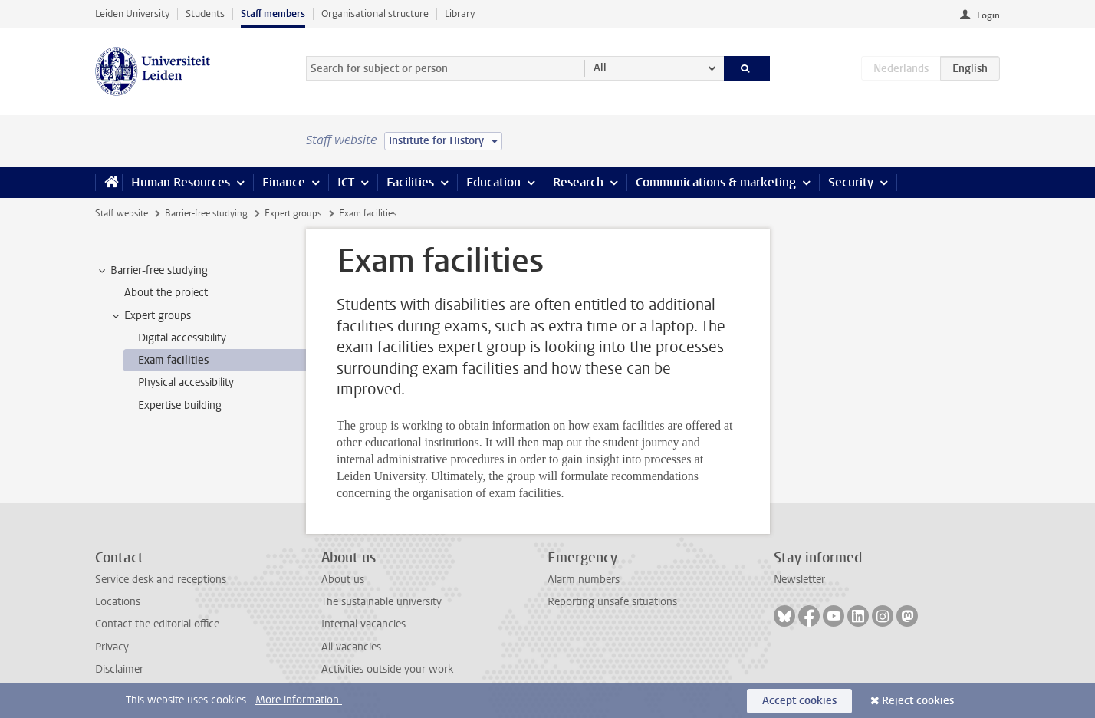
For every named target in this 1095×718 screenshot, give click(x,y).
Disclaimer (119, 669)
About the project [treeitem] (166, 292)
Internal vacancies (363, 624)
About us (342, 579)
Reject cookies (918, 700)
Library (460, 13)
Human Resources (180, 182)
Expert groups (293, 213)
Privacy (112, 647)
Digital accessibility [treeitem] (182, 338)
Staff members (273, 13)
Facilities (410, 182)
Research (578, 182)
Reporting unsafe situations (612, 601)
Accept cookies (799, 700)
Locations (117, 601)
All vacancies (351, 647)
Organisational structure (375, 13)
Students (205, 13)
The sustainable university (381, 601)
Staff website (121, 213)
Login (988, 15)
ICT (345, 182)
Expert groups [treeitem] (150, 316)
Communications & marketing (716, 182)
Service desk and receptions (160, 579)
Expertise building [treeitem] (180, 405)
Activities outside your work (387, 669)
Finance (283, 182)
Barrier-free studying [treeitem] (152, 270)
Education (493, 182)
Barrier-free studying (206, 213)
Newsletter (799, 579)
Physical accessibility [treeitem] (186, 382)
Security (850, 182)
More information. (298, 700)
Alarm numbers (584, 579)
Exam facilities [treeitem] (173, 360)
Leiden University (132, 13)
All (600, 68)
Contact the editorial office (157, 624)
